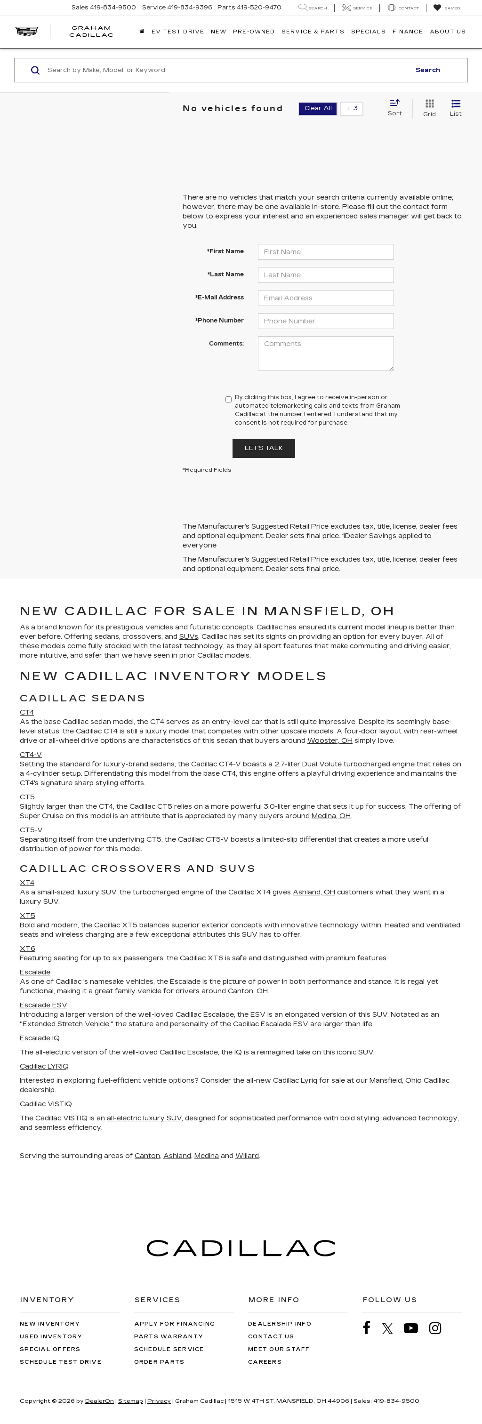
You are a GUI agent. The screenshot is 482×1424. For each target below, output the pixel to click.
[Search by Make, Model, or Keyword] (228, 70)
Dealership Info (280, 1324)
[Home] (142, 32)
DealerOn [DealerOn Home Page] (99, 1401)
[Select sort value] (397, 108)
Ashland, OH (314, 892)
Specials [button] (368, 32)
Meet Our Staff (279, 1349)
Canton (147, 1156)
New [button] (218, 32)
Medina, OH (331, 816)
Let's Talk (264, 448)
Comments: (226, 343)
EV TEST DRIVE (178, 32)
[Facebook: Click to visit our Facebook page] (371, 1328)
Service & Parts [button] (313, 32)
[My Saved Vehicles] (446, 8)
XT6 (27, 949)
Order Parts (159, 1362)
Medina (206, 1156)
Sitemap (130, 1401)
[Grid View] (427, 109)
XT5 (27, 916)
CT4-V (31, 755)
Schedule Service (169, 1349)
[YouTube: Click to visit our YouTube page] (415, 1328)
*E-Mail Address (219, 297)
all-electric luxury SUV (144, 1118)
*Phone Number (219, 320)
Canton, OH (248, 991)
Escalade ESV (43, 1005)
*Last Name (226, 274)
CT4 (27, 712)
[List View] (456, 109)
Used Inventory (51, 1337)
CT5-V (31, 830)
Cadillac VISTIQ (46, 1104)
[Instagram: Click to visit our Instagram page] (440, 1328)
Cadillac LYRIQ (44, 1066)
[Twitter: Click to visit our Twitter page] (392, 1328)
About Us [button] (448, 32)
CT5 (27, 797)
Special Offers (50, 1349)
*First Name (225, 251)
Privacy (159, 1401)
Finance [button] (408, 32)
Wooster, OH (330, 741)
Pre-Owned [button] (254, 32)
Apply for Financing (175, 1324)
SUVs (188, 637)
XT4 (27, 883)
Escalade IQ (40, 1038)
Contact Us (271, 1337)
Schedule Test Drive (61, 1362)
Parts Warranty (169, 1337)
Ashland (177, 1156)
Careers (265, 1362)
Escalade (35, 972)
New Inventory (50, 1324)
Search (428, 70)
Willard (247, 1156)
